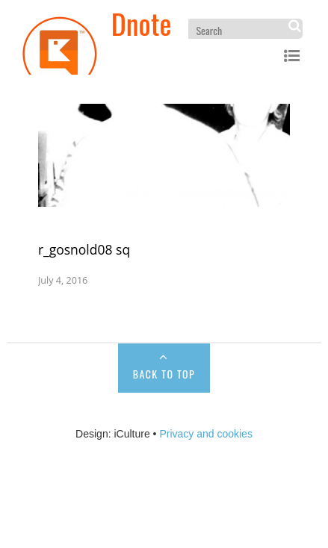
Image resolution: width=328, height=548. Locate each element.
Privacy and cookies (206, 434)
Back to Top (164, 374)
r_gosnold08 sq (84, 249)
